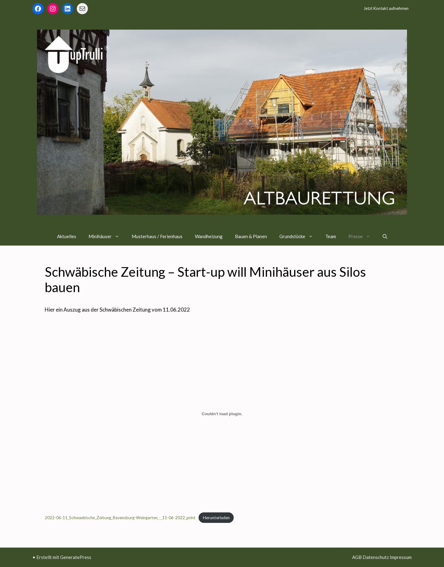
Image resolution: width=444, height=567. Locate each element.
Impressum (401, 557)
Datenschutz (376, 557)
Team (330, 236)
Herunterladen (216, 517)
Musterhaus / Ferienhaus (157, 236)
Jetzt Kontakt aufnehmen (386, 8)
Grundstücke (299, 236)
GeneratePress (75, 557)
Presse (362, 236)
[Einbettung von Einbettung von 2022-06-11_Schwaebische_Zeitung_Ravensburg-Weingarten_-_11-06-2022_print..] (222, 414)
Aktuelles (66, 236)
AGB (357, 557)
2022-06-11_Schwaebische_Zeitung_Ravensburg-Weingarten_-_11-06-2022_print (120, 517)
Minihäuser (106, 236)
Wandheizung (209, 236)
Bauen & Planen (251, 236)
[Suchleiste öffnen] (384, 236)
